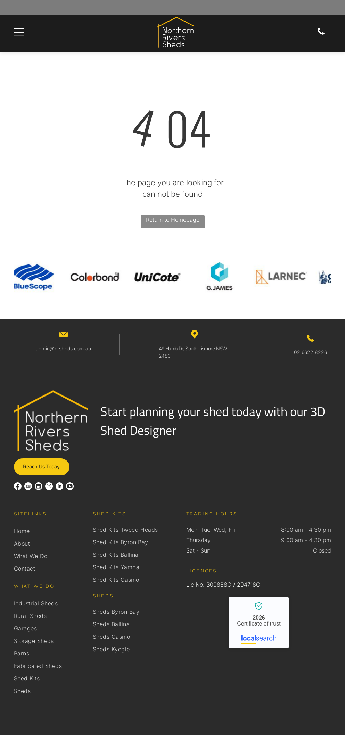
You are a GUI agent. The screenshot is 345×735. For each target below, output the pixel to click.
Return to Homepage (172, 219)
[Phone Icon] (321, 33)
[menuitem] (50, 531)
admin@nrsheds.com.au (63, 348)
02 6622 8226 (310, 352)
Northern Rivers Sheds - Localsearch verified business (259, 622)
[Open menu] (19, 32)
